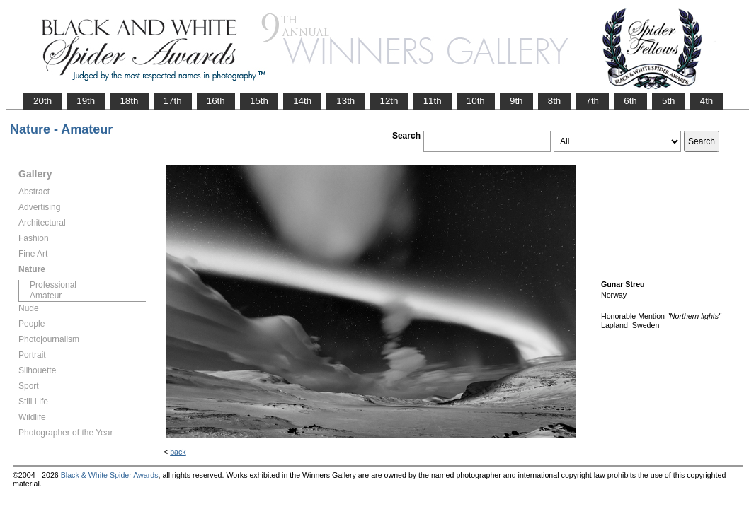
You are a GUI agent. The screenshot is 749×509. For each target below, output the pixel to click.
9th (516, 100)
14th (302, 100)
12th (389, 100)
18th (129, 100)
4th (706, 100)
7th (592, 100)
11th (433, 100)
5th (668, 100)
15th (259, 100)
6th (630, 100)
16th (216, 100)
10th (476, 100)
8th (554, 100)
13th (345, 100)
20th (42, 100)
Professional (53, 285)
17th (173, 100)
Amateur (46, 295)
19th (86, 100)
